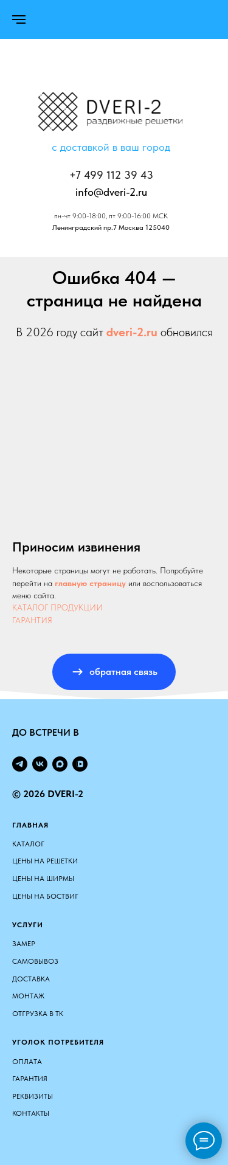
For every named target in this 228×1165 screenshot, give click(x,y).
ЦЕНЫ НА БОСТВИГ (45, 896)
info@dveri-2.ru (111, 191)
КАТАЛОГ (28, 844)
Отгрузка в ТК (37, 1013)
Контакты (30, 1113)
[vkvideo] (80, 764)
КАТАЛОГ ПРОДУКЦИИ (57, 607)
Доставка (31, 979)
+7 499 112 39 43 (111, 174)
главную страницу (90, 583)
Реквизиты (32, 1096)
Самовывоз (35, 961)
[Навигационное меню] (19, 19)
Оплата (27, 1061)
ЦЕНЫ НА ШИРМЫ (43, 878)
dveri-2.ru (131, 332)
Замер (23, 943)
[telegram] (19, 764)
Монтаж (28, 996)
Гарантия (29, 1078)
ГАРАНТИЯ (32, 620)
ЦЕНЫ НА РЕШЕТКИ (45, 861)
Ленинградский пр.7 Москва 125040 (111, 227)
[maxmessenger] (59, 764)
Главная (30, 825)
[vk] (39, 764)
